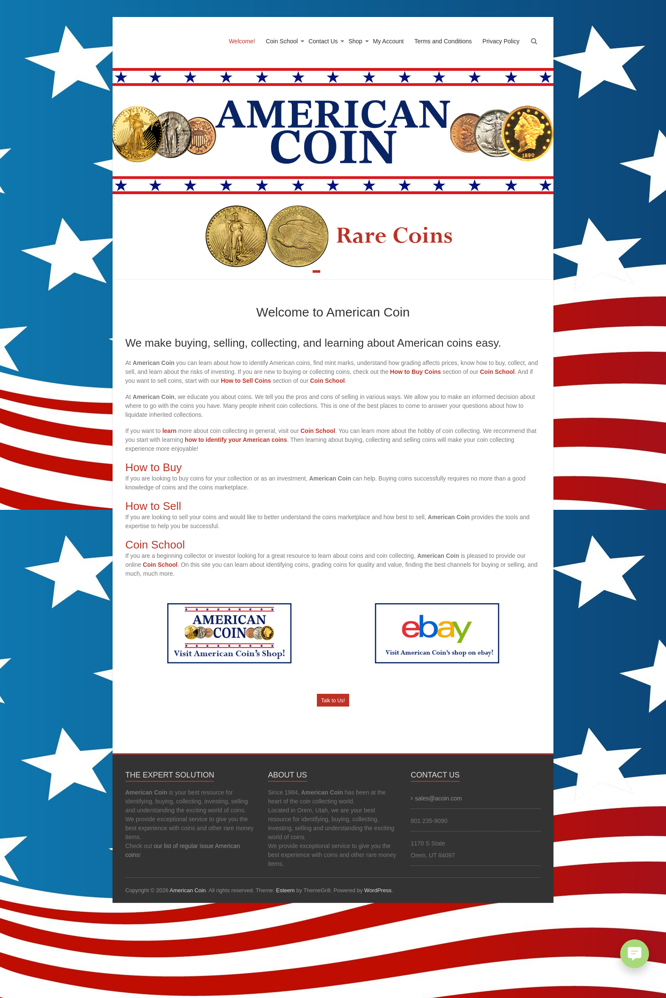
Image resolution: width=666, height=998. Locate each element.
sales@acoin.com (438, 798)
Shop (355, 41)
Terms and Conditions (442, 41)
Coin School (282, 41)
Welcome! (242, 41)
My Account (388, 41)
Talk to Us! (333, 701)
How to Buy (153, 467)
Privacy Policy (501, 41)
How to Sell (153, 506)
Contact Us (323, 41)
